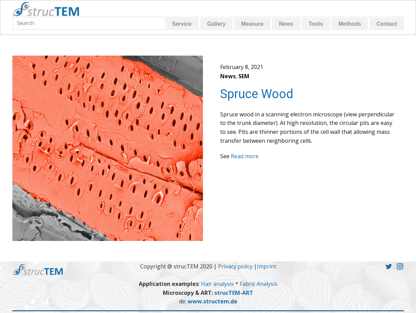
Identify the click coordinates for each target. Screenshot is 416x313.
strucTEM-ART (233, 293)
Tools (316, 24)
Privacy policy (235, 266)
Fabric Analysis (259, 284)
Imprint (266, 266)
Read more (245, 156)
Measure (252, 24)
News (286, 24)
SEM (243, 76)
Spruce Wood (256, 94)
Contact (386, 24)
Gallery (216, 24)
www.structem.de (212, 301)
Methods (349, 24)
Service (182, 24)
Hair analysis (218, 284)
